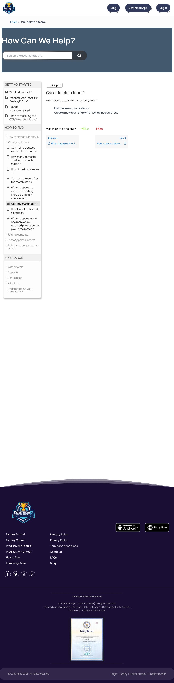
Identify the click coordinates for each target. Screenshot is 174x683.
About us (56, 552)
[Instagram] (24, 574)
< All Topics (55, 85)
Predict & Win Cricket (18, 552)
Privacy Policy (59, 540)
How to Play (12, 557)
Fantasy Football (15, 534)
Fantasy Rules (59, 534)
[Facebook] (8, 574)
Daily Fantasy (138, 674)
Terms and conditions (64, 546)
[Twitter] (16, 574)
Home (14, 22)
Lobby (123, 674)
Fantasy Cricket (15, 540)
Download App (127, 8)
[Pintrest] (32, 574)
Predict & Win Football (19, 546)
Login (159, 8)
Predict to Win (157, 674)
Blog (96, 8)
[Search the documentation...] (37, 55)
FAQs (53, 557)
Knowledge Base (15, 563)
